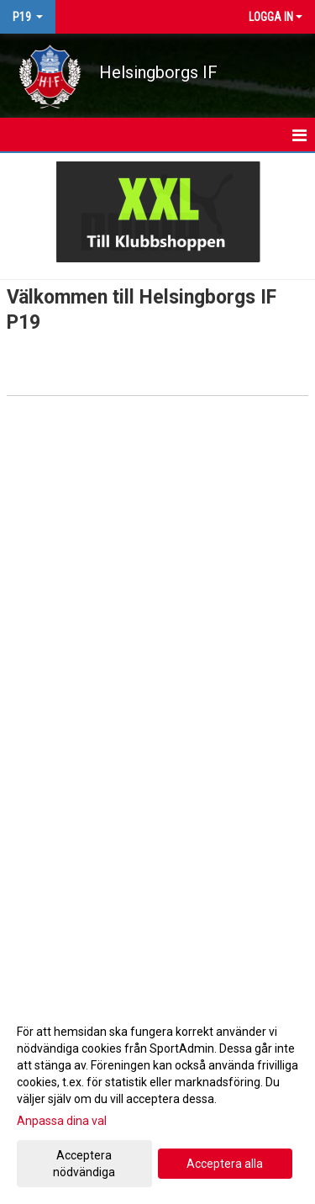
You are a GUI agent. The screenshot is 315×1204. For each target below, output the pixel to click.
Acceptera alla (224, 1163)
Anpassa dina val (62, 1120)
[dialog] (157, 1101)
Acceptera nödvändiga (84, 1164)
